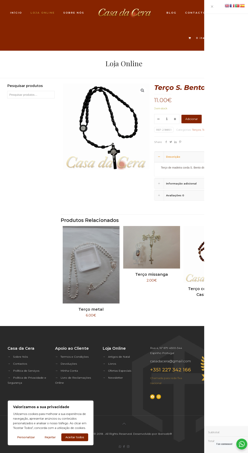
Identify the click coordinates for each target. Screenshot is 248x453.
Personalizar (26, 437)
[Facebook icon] (124, 446)
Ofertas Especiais (119, 370)
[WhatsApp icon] (120, 446)
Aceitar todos (74, 437)
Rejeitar (50, 437)
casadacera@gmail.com (170, 361)
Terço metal (91, 309)
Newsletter (115, 377)
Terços (196, 129)
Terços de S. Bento (215, 129)
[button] (143, 90)
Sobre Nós (20, 356)
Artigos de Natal (119, 356)
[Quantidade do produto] (166, 119)
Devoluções (69, 363)
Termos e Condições (75, 356)
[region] (50, 423)
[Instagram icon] (128, 446)
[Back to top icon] (124, 424)
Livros (112, 363)
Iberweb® (165, 434)
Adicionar (191, 119)
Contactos (20, 363)
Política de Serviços (26, 370)
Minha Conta (69, 370)
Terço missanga (151, 274)
